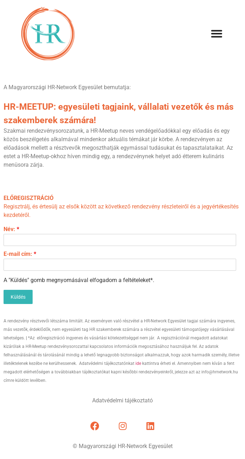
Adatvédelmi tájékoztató (122, 400)
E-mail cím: (20, 254)
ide (138, 363)
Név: (11, 229)
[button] (216, 34)
